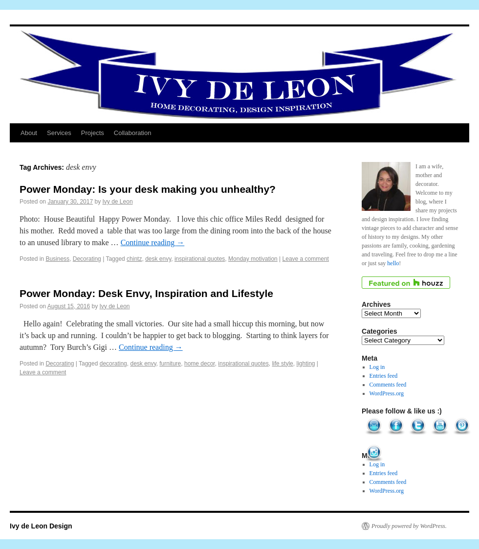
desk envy (158, 258)
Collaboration (133, 133)
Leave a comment (306, 258)
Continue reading (153, 242)
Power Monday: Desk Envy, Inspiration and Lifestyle (146, 293)
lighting (305, 363)
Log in (377, 367)
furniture (170, 363)
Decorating (87, 258)
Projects (92, 133)
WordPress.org (387, 393)
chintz (134, 258)
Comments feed (388, 384)
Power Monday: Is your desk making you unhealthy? (148, 189)
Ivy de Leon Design (41, 526)
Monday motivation (253, 258)
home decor (199, 363)
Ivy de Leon (118, 201)
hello (393, 263)
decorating (113, 363)
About (29, 133)
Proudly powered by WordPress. (409, 526)
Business (57, 258)
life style (282, 363)
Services (59, 133)
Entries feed (384, 375)
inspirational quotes (199, 258)
